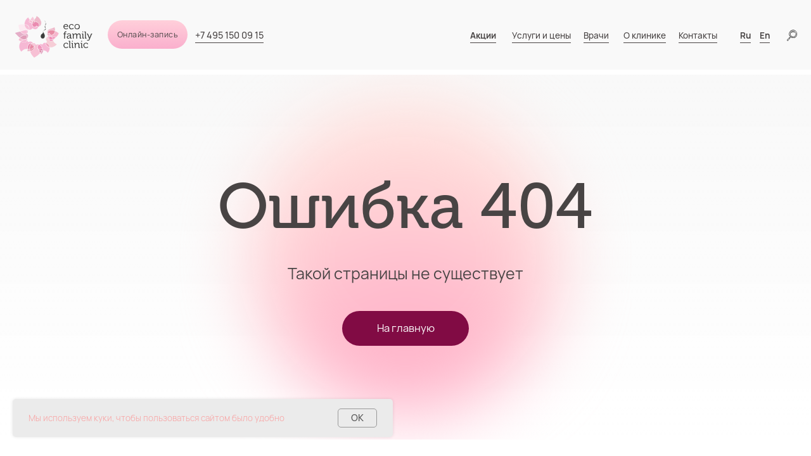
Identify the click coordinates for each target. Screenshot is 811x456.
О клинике (644, 35)
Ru (745, 35)
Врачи (596, 35)
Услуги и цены (541, 35)
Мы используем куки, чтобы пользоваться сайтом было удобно (156, 418)
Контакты (698, 35)
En (765, 35)
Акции (483, 35)
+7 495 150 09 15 (229, 35)
